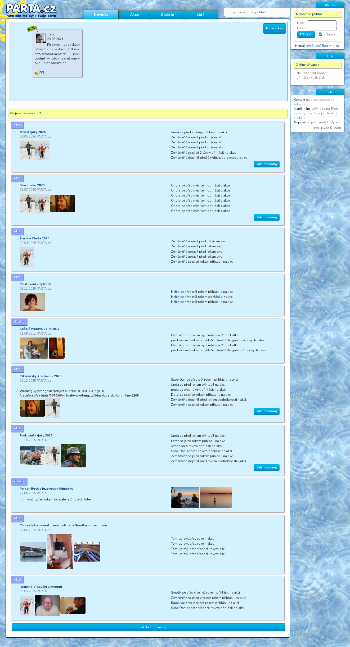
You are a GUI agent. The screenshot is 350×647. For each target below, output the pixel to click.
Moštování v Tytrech (35, 284)
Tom (23, 499)
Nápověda (301, 122)
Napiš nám (302, 109)
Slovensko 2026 (32, 185)
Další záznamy (266, 164)
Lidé (200, 14)
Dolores (177, 395)
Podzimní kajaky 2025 (36, 435)
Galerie (167, 14)
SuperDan (178, 379)
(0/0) (41, 72)
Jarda (175, 132)
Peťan (175, 441)
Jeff (173, 446)
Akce (134, 14)
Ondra (176, 185)
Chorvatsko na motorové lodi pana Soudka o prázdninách (64, 525)
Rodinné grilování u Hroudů (41, 587)
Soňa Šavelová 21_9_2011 (40, 329)
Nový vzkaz (274, 28)
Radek (175, 603)
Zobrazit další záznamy (148, 627)
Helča (175, 292)
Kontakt (299, 100)
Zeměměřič (179, 137)
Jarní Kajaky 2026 (33, 132)
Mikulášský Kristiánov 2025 (40, 376)
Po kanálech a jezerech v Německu (46, 488)
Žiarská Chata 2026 (34, 238)
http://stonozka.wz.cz (50, 54)
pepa (175, 390)
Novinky (101, 14)
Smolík (176, 592)
